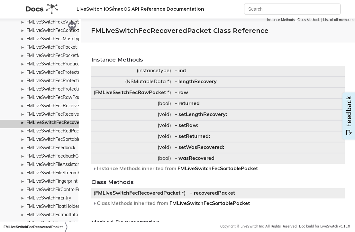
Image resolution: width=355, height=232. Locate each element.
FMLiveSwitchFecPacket (51, 47)
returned (189, 103)
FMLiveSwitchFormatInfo (52, 215)
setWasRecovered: (201, 147)
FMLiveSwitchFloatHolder (52, 206)
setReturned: (194, 136)
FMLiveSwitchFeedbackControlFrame (65, 156)
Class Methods (308, 20)
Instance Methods (281, 20)
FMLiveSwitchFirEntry (48, 198)
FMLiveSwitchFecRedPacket (55, 131)
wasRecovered (196, 158)
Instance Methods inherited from (175, 168)
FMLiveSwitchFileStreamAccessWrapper (68, 173)
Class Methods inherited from (171, 203)
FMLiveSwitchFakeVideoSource (59, 22)
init (182, 70)
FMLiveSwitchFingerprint (51, 181)
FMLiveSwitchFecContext (52, 30)
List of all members (338, 20)
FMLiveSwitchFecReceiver (53, 114)
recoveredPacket (214, 193)
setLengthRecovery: (202, 114)
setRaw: (188, 125)
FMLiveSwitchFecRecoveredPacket (63, 123)
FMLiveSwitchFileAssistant (54, 164)
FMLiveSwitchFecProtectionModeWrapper (70, 81)
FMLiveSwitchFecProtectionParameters (67, 89)
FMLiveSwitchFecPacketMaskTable (62, 55)
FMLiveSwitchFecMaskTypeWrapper (64, 39)
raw (183, 92)
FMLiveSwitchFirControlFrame (57, 190)
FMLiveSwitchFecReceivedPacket (61, 106)
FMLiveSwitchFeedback (50, 148)
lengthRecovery (197, 81)
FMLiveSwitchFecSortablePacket (60, 139)
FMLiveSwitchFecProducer (53, 64)
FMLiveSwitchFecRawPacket (56, 97)
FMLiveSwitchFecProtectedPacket (61, 72)
